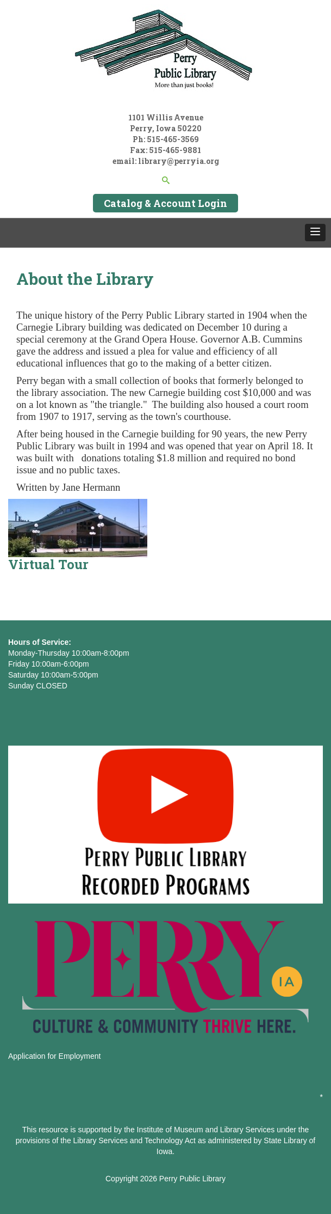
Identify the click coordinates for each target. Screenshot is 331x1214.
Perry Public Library (192, 1178)
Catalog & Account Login (165, 203)
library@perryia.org (177, 161)
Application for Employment (54, 1056)
